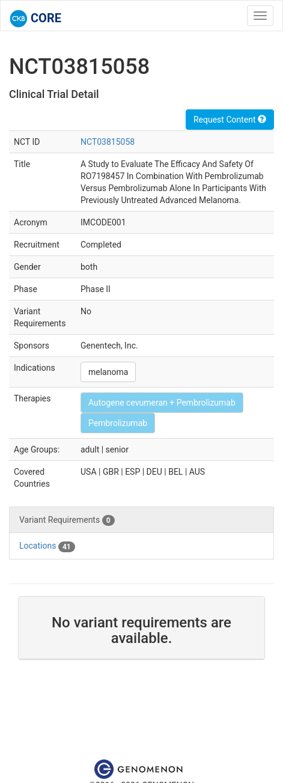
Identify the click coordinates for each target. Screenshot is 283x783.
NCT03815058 (108, 142)
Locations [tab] (47, 546)
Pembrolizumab (117, 423)
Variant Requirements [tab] (67, 520)
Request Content (229, 119)
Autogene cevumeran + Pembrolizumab (162, 402)
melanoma (108, 372)
